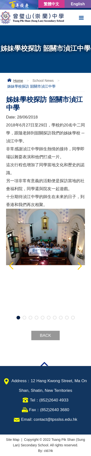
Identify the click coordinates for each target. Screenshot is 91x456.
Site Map (12, 440)
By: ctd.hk (45, 451)
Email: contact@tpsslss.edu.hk (49, 419)
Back (45, 335)
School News (43, 80)
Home (18, 80)
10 (73, 317)
